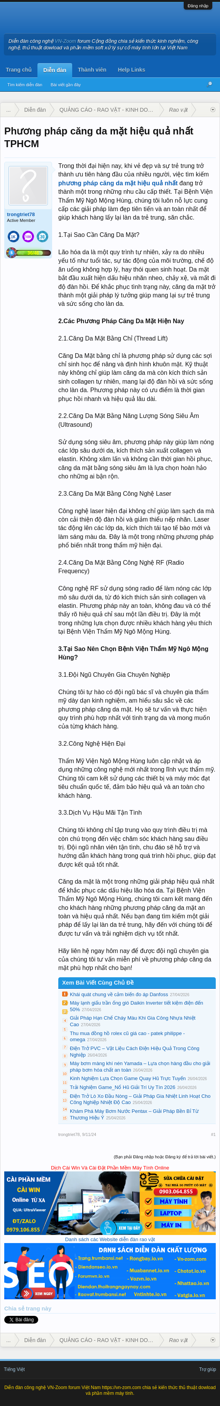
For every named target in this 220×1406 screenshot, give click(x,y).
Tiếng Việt (14, 1369)
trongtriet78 (21, 214)
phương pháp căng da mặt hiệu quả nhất (118, 183)
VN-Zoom (65, 41)
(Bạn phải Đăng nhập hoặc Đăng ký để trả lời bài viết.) (165, 1156)
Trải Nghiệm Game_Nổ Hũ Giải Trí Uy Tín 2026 (122, 1087)
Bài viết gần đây (66, 84)
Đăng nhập (198, 5)
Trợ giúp (207, 1369)
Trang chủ (19, 70)
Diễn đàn (54, 70)
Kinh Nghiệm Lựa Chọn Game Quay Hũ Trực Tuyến (128, 1078)
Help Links (132, 70)
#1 (213, 1134)
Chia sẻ (15, 1308)
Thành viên (92, 70)
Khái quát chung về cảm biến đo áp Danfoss (119, 994)
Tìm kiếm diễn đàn (24, 84)
